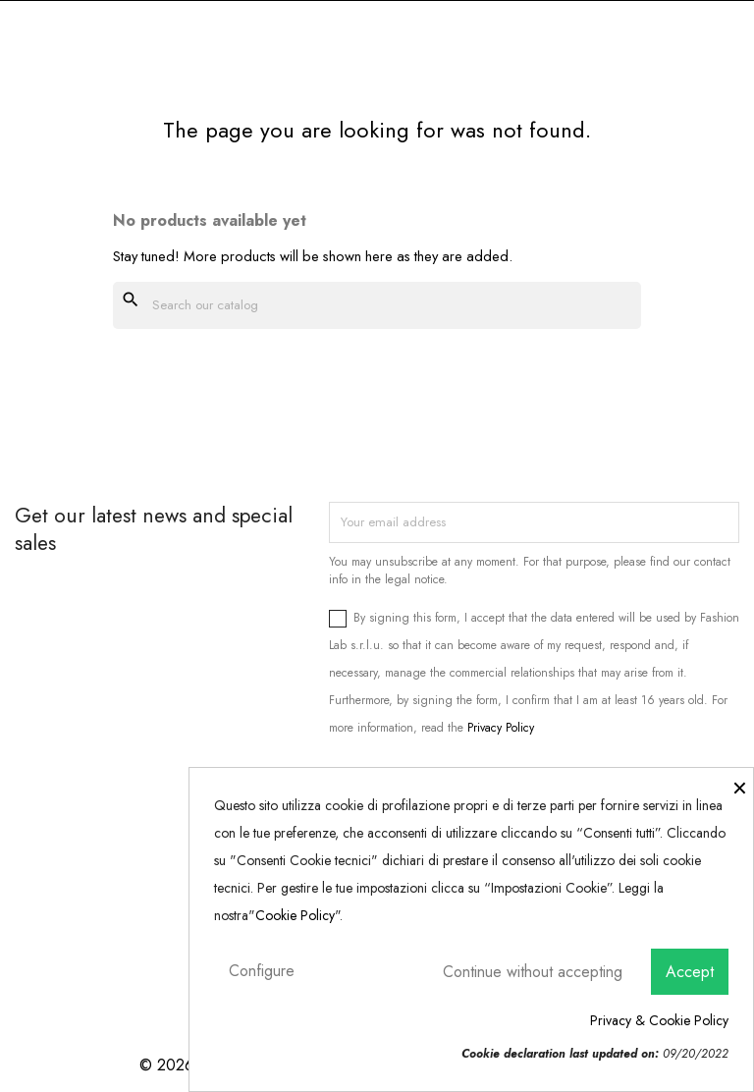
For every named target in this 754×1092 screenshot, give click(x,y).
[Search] (377, 305)
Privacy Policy (500, 728)
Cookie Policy (295, 915)
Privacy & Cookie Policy (659, 1020)
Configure (262, 970)
